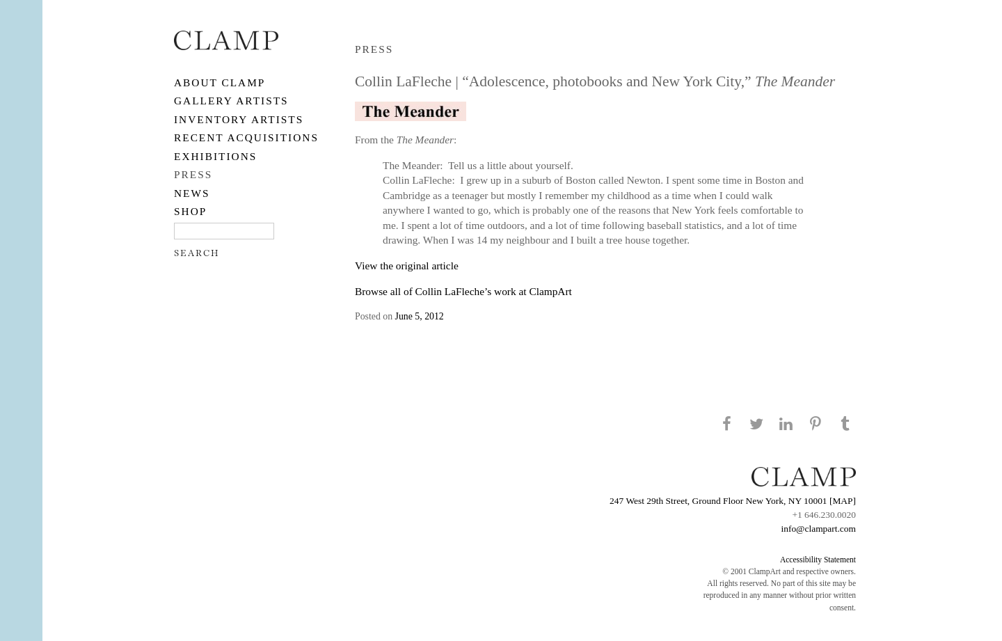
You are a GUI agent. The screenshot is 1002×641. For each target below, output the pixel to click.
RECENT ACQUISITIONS (246, 137)
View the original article (407, 265)
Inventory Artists (238, 119)
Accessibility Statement (818, 559)
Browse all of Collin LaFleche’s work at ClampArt (463, 291)
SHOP (190, 211)
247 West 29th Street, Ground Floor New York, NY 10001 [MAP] (733, 501)
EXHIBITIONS (215, 156)
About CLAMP (219, 82)
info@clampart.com (818, 528)
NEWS (192, 193)
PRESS (193, 174)
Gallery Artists (231, 100)
